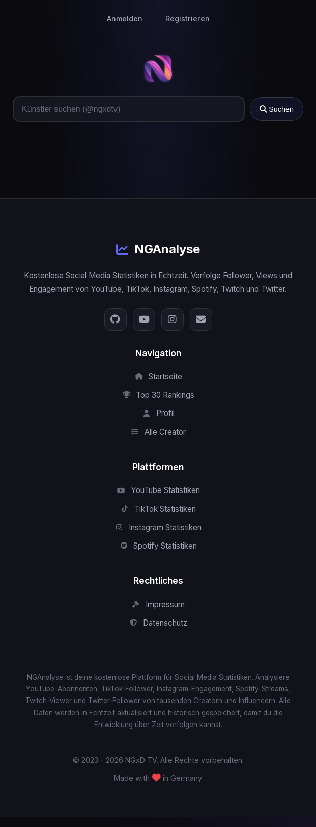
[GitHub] (115, 319)
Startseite (158, 376)
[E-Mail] (201, 319)
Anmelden (124, 18)
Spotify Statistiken (158, 546)
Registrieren (187, 18)
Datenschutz (158, 623)
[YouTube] (144, 319)
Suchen (277, 109)
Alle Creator (158, 432)
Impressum (158, 604)
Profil (158, 413)
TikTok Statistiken (158, 509)
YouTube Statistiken (158, 490)
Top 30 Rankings (158, 395)
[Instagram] (172, 319)
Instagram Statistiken (158, 527)
